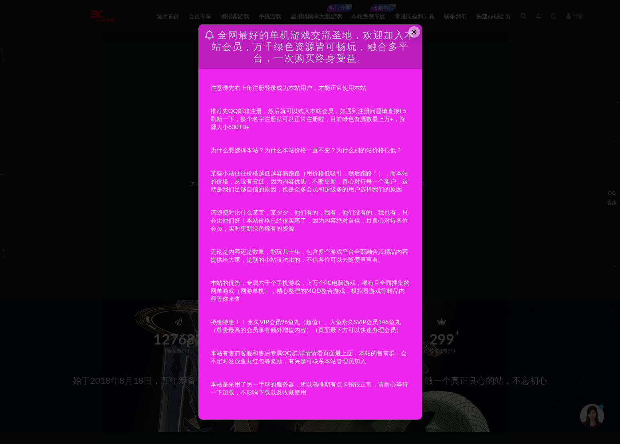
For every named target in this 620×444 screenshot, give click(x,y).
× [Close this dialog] (414, 31)
